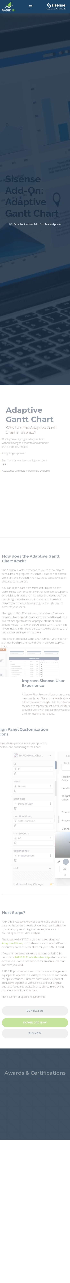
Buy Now (35, 1040)
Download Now (35, 1029)
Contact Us (35, 1017)
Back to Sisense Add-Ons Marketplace (35, 224)
